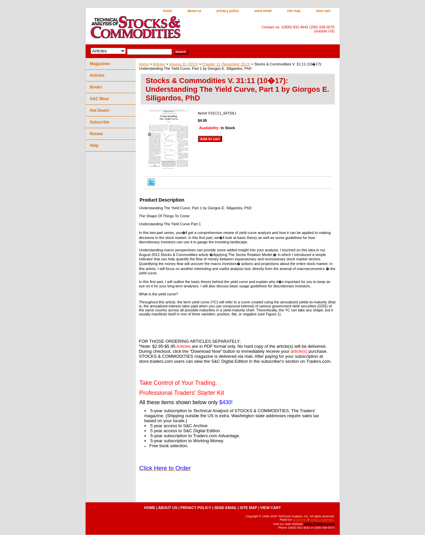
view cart (323, 11)
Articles (159, 64)
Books (96, 87)
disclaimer (300, 519)
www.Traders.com (319, 524)
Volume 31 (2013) (183, 64)
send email (263, 11)
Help (94, 145)
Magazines (100, 63)
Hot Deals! (100, 110)
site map (294, 11)
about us (194, 11)
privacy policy (228, 11)
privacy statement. (322, 519)
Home (144, 64)
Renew (96, 133)
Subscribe (99, 122)
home (167, 11)
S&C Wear (99, 98)
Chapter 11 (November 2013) (226, 64)
